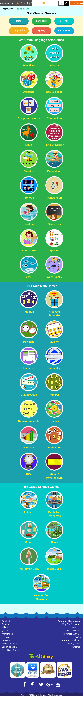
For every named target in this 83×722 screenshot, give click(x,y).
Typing (41, 30)
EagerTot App (9, 647)
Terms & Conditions (71, 640)
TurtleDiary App (10, 650)
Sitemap (76, 647)
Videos (5, 627)
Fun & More (64, 30)
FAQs (78, 637)
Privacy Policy (74, 643)
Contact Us (75, 627)
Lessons (6, 637)
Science (64, 21)
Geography (19, 30)
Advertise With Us (72, 634)
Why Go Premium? (71, 624)
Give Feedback (73, 630)
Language (41, 21)
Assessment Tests (11, 643)
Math (18, 21)
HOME (4, 9)
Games (5, 624)
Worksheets (7, 634)
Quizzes (6, 630)
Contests (6, 640)
